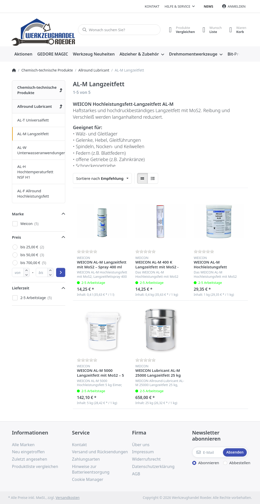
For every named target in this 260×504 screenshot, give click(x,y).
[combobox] (102, 178)
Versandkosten (67, 497)
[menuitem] (23, 54)
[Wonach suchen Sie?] (119, 29)
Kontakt (152, 6)
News (208, 6)
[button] (26, 274)
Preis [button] (16, 237)
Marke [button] (18, 213)
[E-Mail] (207, 452)
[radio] (142, 178)
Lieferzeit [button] (20, 287)
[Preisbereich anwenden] (60, 272)
